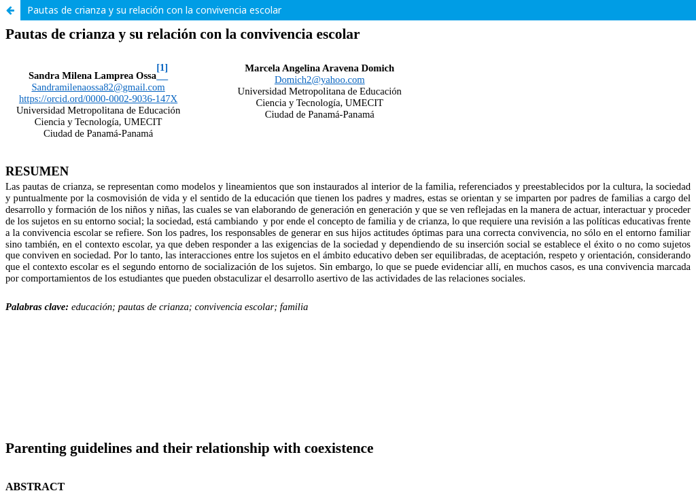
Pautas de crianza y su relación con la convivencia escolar (154, 9)
